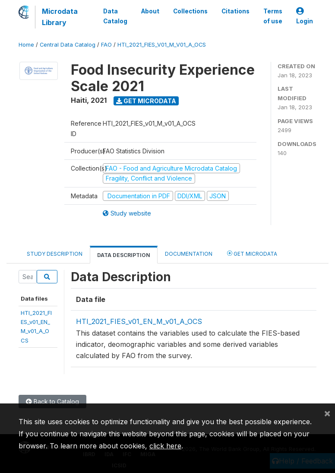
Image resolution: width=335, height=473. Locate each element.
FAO (106, 44)
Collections (190, 11)
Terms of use (272, 16)
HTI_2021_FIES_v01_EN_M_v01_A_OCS (139, 321)
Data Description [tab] (123, 255)
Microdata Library (60, 17)
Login (304, 16)
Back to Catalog (52, 401)
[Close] (327, 413)
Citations (235, 11)
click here (165, 445)
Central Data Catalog (67, 44)
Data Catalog (115, 16)
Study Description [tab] (54, 254)
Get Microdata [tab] (252, 253)
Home (26, 44)
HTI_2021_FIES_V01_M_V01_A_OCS (161, 44)
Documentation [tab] (188, 254)
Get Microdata (146, 101)
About (150, 11)
